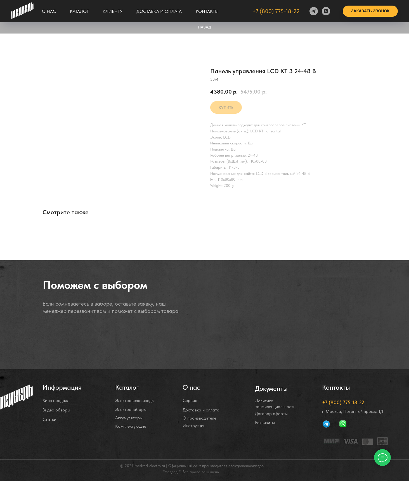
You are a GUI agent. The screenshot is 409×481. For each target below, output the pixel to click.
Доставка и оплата (159, 11)
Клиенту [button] (112, 11)
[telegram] (313, 11)
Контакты (207, 11)
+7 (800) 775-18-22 (276, 11)
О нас (49, 11)
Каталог (79, 11)
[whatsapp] (326, 11)
